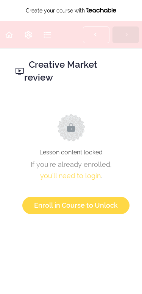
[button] (9, 34)
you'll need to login (70, 176)
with (71, 10)
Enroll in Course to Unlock (76, 205)
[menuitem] (28, 34)
